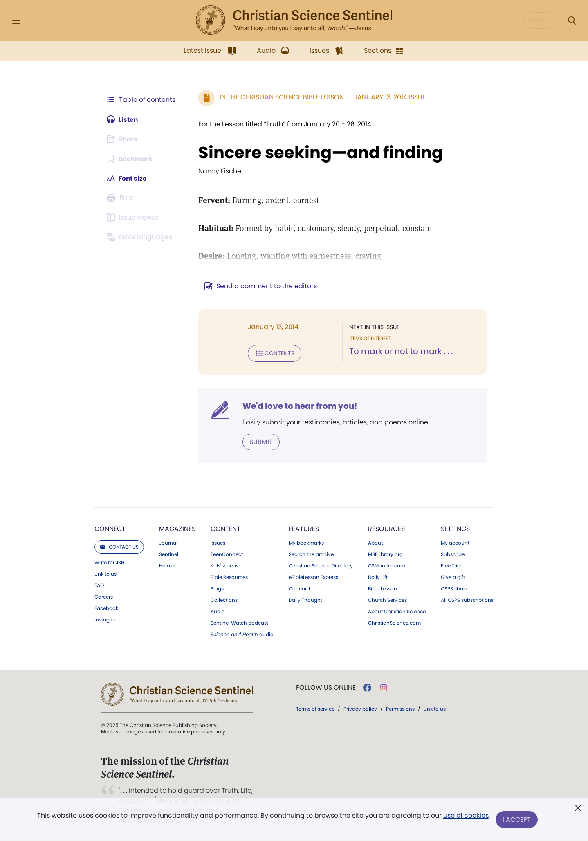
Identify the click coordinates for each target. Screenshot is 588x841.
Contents (273, 353)
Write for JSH (109, 562)
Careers (103, 596)
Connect (110, 528)
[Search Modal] (571, 21)
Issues (218, 542)
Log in (539, 20)
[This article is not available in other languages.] (140, 237)
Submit (259, 441)
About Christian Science (397, 611)
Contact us (119, 546)
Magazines (177, 528)
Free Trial (451, 565)
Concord (299, 588)
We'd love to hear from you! (298, 405)
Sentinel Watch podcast (239, 622)
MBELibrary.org (385, 554)
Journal (168, 542)
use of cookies (465, 816)
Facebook (106, 608)
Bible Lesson (382, 588)
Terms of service (315, 708)
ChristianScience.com (394, 622)
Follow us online (326, 687)
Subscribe (453, 554)
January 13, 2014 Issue (388, 97)
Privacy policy (360, 708)
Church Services (387, 599)
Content (225, 528)
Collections (224, 599)
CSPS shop (454, 588)
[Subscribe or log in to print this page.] (121, 198)
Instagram (106, 619)
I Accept (517, 819)
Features (304, 528)
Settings (455, 528)
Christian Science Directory (321, 565)
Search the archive (311, 554)
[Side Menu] (16, 21)
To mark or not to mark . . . (400, 351)
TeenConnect (227, 554)
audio (242, 634)
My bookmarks (306, 542)
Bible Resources (229, 576)
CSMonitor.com (386, 565)
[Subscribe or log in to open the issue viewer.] (133, 217)
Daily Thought (305, 599)
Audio (218, 611)
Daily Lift (378, 576)
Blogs (217, 588)
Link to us (105, 573)
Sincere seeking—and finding (319, 152)
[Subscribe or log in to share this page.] (123, 139)
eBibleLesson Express (313, 576)
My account (455, 542)
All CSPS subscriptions (467, 599)
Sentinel (168, 554)
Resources (386, 528)
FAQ (99, 585)
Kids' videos (224, 565)
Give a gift (453, 576)
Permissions (400, 708)
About (375, 542)
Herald (167, 565)
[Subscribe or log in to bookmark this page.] (130, 158)
